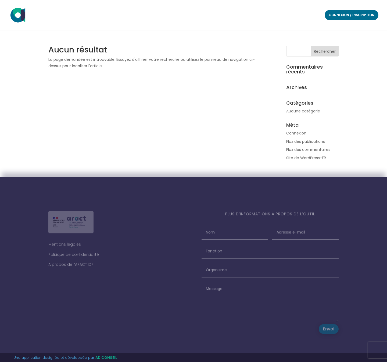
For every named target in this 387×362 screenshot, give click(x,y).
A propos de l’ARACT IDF (70, 267)
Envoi (328, 331)
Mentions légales (64, 247)
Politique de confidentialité (73, 257)
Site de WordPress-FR (306, 158)
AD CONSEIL (106, 357)
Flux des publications (305, 141)
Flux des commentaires (308, 149)
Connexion (296, 133)
